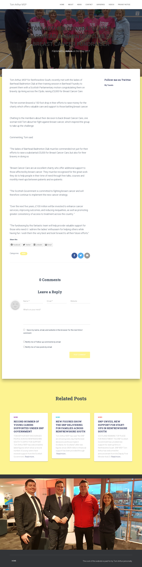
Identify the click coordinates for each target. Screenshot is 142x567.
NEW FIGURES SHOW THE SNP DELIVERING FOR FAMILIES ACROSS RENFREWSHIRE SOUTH (70, 426)
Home (62, 4)
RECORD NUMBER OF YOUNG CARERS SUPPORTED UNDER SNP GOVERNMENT (29, 426)
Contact (89, 4)
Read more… (30, 457)
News (79, 4)
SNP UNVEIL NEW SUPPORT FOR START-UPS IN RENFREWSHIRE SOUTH (112, 426)
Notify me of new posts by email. (38, 347)
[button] (4, 514)
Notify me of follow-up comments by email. (43, 342)
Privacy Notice (124, 4)
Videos (111, 4)
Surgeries (101, 4)
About (70, 4)
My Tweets (108, 85)
